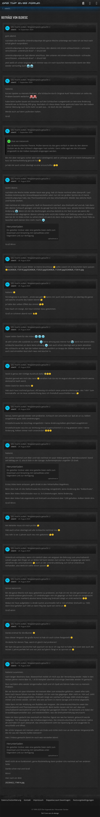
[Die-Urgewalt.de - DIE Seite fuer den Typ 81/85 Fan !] (21, 3)
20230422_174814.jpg (14, 782)
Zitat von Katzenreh (20, 141)
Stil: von (50, 813)
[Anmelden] (90, 3)
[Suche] (83, 3)
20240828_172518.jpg (17, 269)
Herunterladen (15, 226)
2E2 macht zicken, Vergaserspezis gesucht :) (30, 27)
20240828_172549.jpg (55, 269)
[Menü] (96, 3)
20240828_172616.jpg (74, 269)
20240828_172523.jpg (36, 269)
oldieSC (14, 29)
